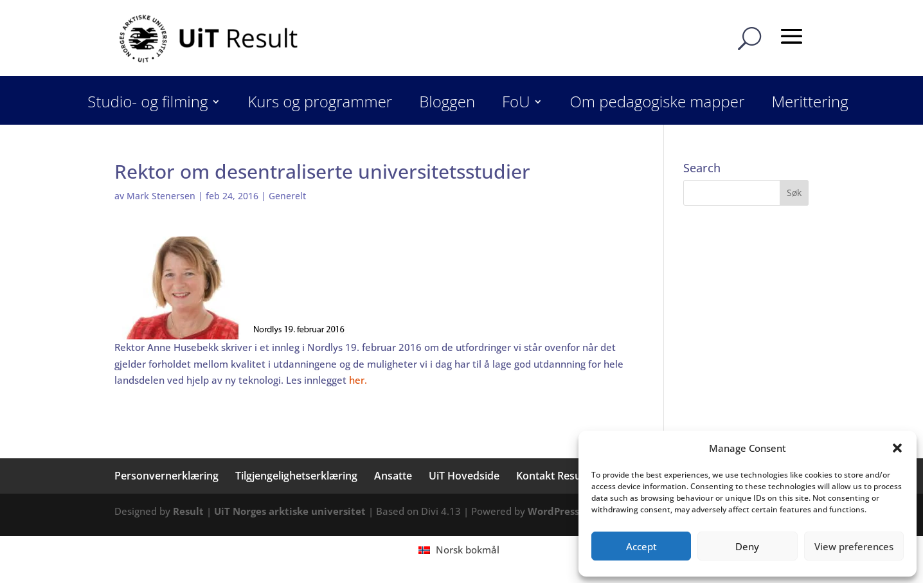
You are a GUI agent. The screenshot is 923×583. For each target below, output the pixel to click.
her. (359, 379)
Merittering (809, 104)
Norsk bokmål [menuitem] (467, 549)
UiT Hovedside (464, 476)
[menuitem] (461, 550)
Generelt (287, 196)
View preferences (853, 546)
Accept (641, 546)
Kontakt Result (551, 476)
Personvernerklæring (166, 476)
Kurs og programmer (319, 104)
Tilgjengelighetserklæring (296, 476)
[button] (897, 448)
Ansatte (393, 476)
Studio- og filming (147, 104)
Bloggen (447, 104)
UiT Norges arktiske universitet (290, 511)
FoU (516, 104)
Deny (747, 546)
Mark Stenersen (161, 196)
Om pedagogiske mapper (656, 104)
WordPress (553, 511)
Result (188, 511)
